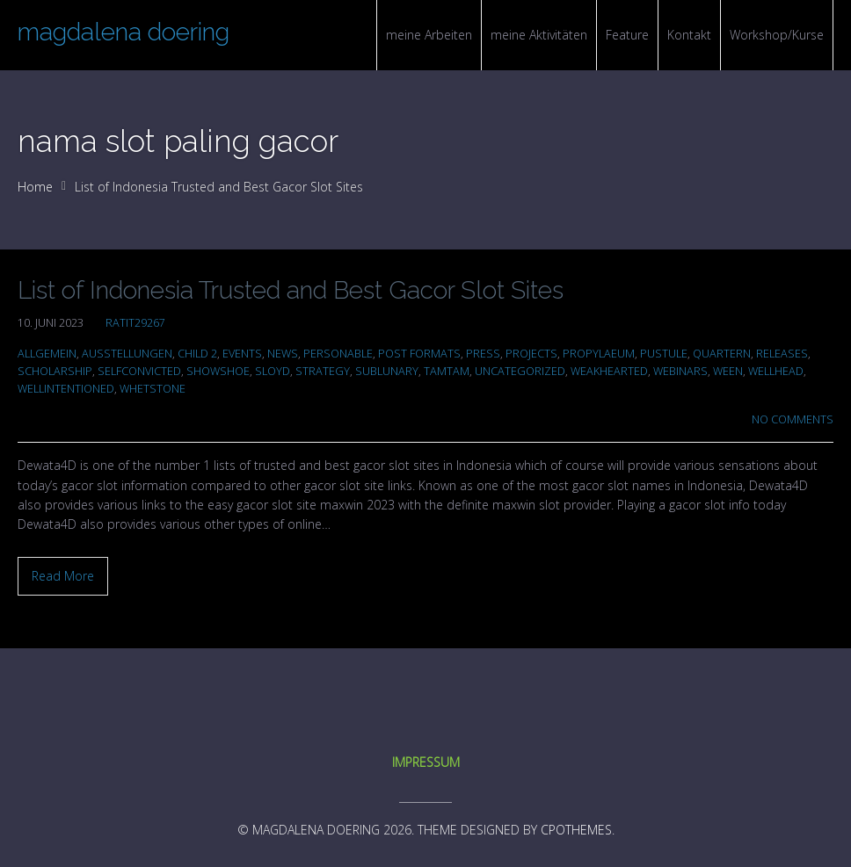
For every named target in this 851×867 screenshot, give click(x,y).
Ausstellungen (127, 353)
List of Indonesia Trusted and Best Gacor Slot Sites (291, 290)
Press (483, 353)
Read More (63, 575)
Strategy (322, 371)
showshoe (218, 371)
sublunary (386, 371)
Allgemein (47, 353)
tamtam (446, 371)
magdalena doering (123, 32)
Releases (782, 353)
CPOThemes (576, 829)
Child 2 (197, 353)
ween (728, 371)
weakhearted (609, 371)
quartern (722, 353)
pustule (663, 353)
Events (242, 353)
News (282, 353)
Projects (531, 353)
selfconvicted (139, 371)
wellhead (776, 371)
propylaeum (599, 353)
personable (338, 353)
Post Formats (419, 353)
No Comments (792, 419)
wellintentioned (66, 388)
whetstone (152, 388)
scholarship (55, 371)
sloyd (272, 371)
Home (35, 186)
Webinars (680, 371)
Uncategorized (520, 371)
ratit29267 (135, 322)
